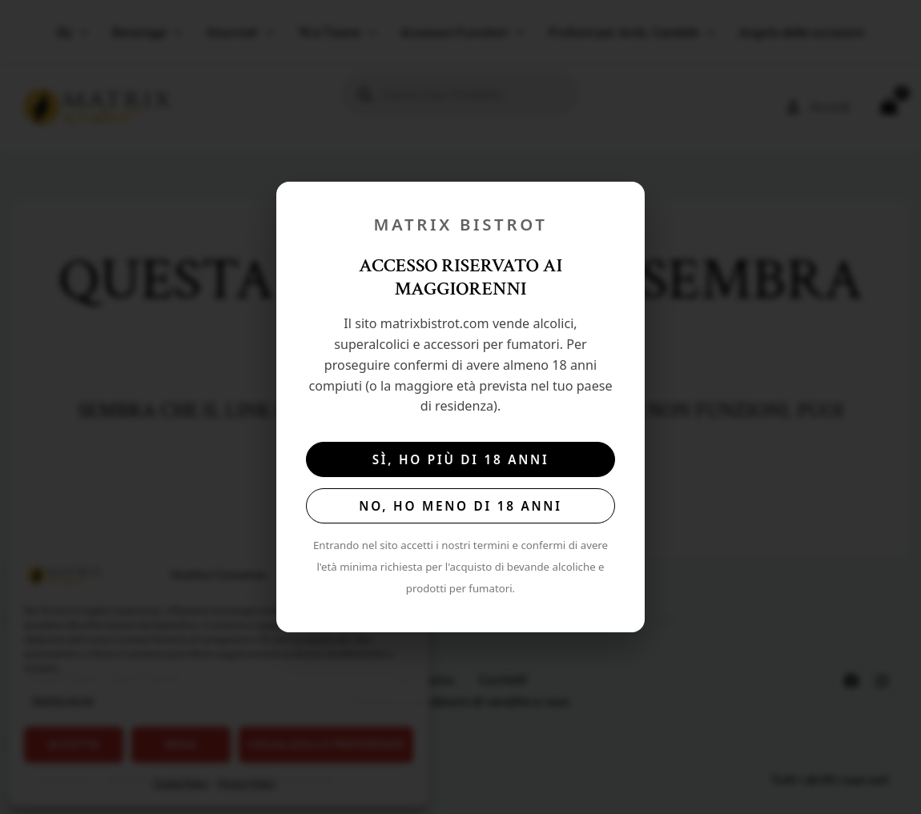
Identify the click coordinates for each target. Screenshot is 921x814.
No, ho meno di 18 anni (460, 506)
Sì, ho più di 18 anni (460, 459)
